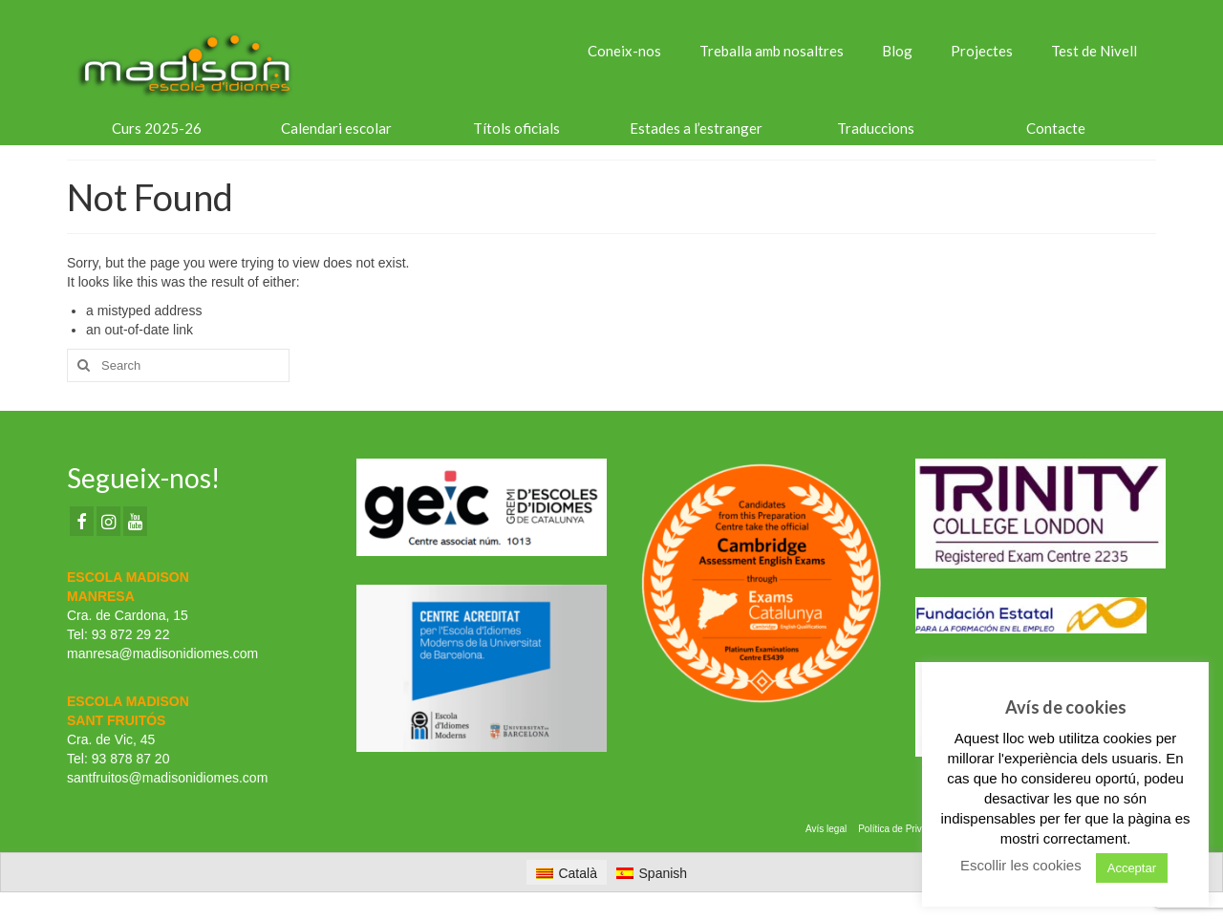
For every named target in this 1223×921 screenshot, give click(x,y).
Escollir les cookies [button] (1021, 865)
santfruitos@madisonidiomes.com (167, 777)
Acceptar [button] (1131, 868)
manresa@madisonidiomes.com (162, 653)
